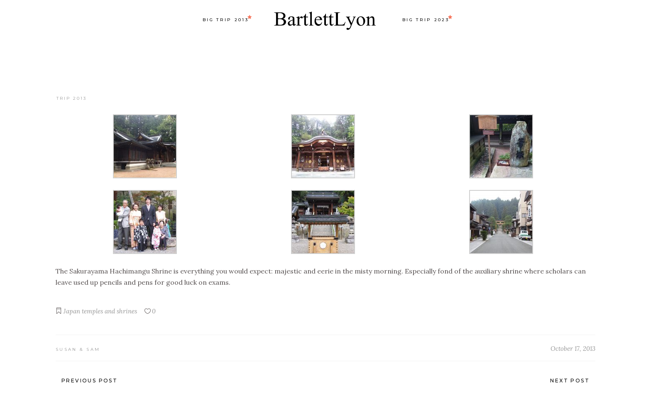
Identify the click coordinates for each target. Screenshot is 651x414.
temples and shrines (109, 311)
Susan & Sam (78, 349)
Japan (72, 311)
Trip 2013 (71, 98)
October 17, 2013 (573, 348)
